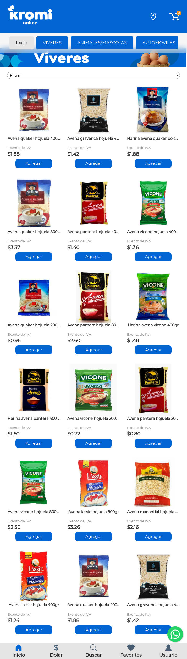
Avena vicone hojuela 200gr (93, 418)
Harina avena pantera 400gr (34, 418)
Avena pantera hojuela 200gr (153, 418)
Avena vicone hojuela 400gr (153, 232)
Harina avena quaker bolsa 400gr (153, 138)
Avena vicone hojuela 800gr (34, 511)
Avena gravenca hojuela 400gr (93, 138)
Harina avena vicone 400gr (153, 325)
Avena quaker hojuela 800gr (34, 232)
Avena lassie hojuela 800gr (93, 511)
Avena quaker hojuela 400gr (34, 138)
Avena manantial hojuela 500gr (153, 511)
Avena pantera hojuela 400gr (93, 232)
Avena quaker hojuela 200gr (34, 325)
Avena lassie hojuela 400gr (34, 605)
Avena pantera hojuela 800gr (93, 325)
